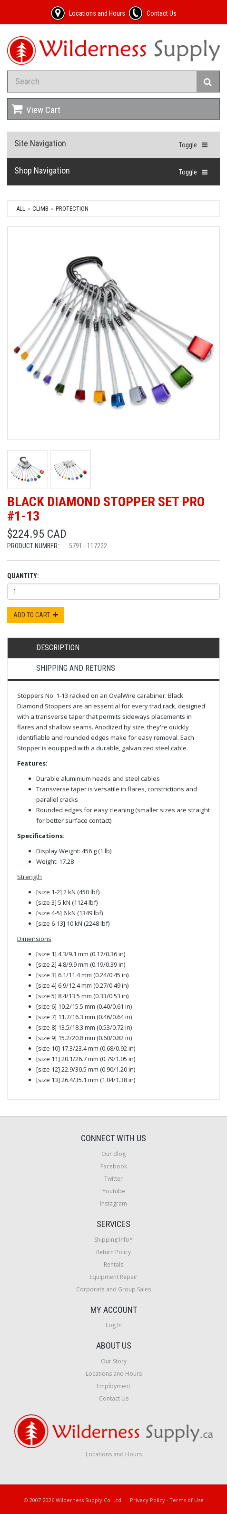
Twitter (113, 1179)
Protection (72, 208)
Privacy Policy (147, 1500)
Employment (113, 1386)
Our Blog (113, 1154)
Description (57, 647)
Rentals (113, 1264)
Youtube (113, 1191)
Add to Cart (35, 615)
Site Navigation (40, 143)
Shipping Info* (113, 1240)
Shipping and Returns (75, 668)
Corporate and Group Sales (113, 1289)
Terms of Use (186, 1500)
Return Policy (113, 1252)
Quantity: (23, 576)
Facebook (113, 1166)
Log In (114, 1325)
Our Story (114, 1361)
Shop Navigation (42, 170)
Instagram (113, 1203)
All (20, 208)
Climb (40, 208)
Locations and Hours (114, 1374)
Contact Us (113, 1398)
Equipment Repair (113, 1277)
